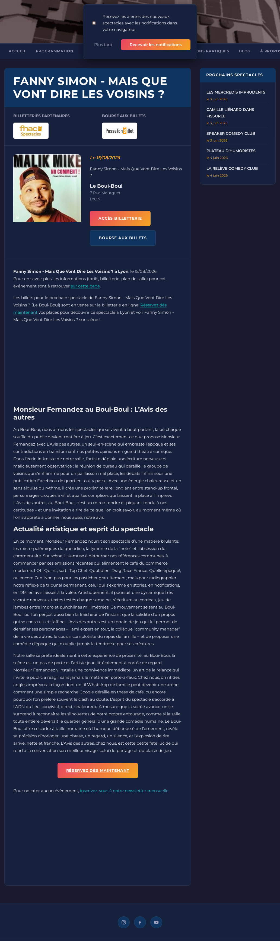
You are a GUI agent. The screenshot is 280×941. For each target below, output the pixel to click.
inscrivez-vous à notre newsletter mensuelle (124, 783)
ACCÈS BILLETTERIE (120, 211)
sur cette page (85, 278)
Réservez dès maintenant (97, 763)
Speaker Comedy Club (230, 126)
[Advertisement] (97, 358)
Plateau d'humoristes (231, 144)
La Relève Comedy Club (232, 161)
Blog (244, 44)
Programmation (54, 44)
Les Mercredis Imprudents (235, 85)
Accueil (17, 44)
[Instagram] (124, 915)
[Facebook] (140, 915)
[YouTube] (156, 915)
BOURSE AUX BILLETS (123, 230)
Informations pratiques (201, 44)
